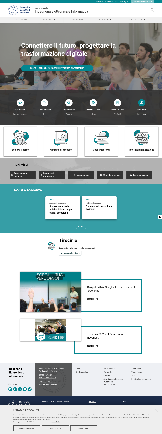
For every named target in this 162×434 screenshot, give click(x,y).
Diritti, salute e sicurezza (141, 379)
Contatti (107, 375)
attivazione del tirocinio (69, 253)
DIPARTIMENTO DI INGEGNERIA (51, 368)
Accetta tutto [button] (55, 428)
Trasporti (134, 375)
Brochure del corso (83, 372)
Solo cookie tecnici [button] (27, 428)
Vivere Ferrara (136, 372)
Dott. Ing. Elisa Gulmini (48, 384)
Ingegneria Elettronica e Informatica (61, 10)
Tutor (78, 368)
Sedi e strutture (109, 368)
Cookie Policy (56, 422)
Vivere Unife (136, 368)
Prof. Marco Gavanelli (47, 378)
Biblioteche (108, 372)
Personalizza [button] (84, 428)
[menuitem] (21, 20)
